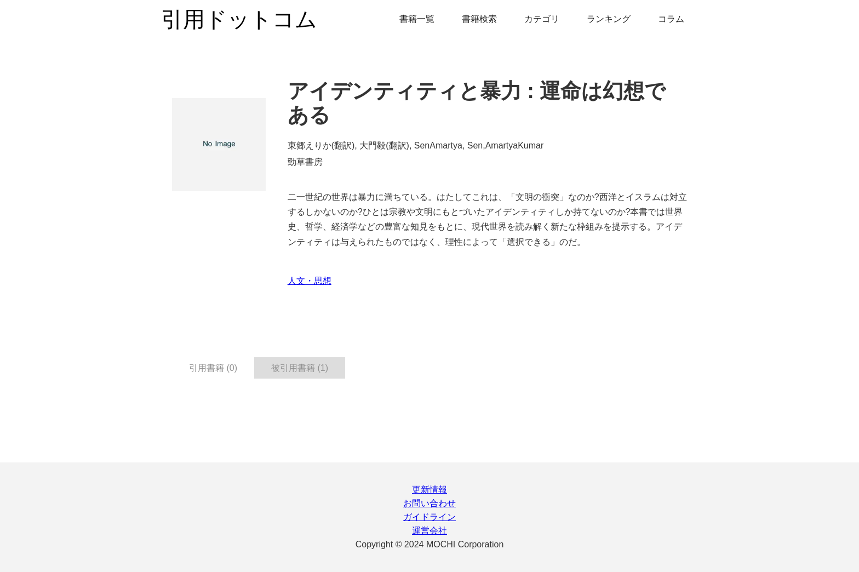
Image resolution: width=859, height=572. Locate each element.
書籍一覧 (416, 19)
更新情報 (429, 489)
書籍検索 (479, 19)
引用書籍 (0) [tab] (213, 368)
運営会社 (429, 530)
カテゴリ (541, 19)
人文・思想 (309, 280)
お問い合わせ (429, 503)
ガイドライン (429, 517)
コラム (671, 19)
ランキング (609, 19)
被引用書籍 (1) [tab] (299, 368)
